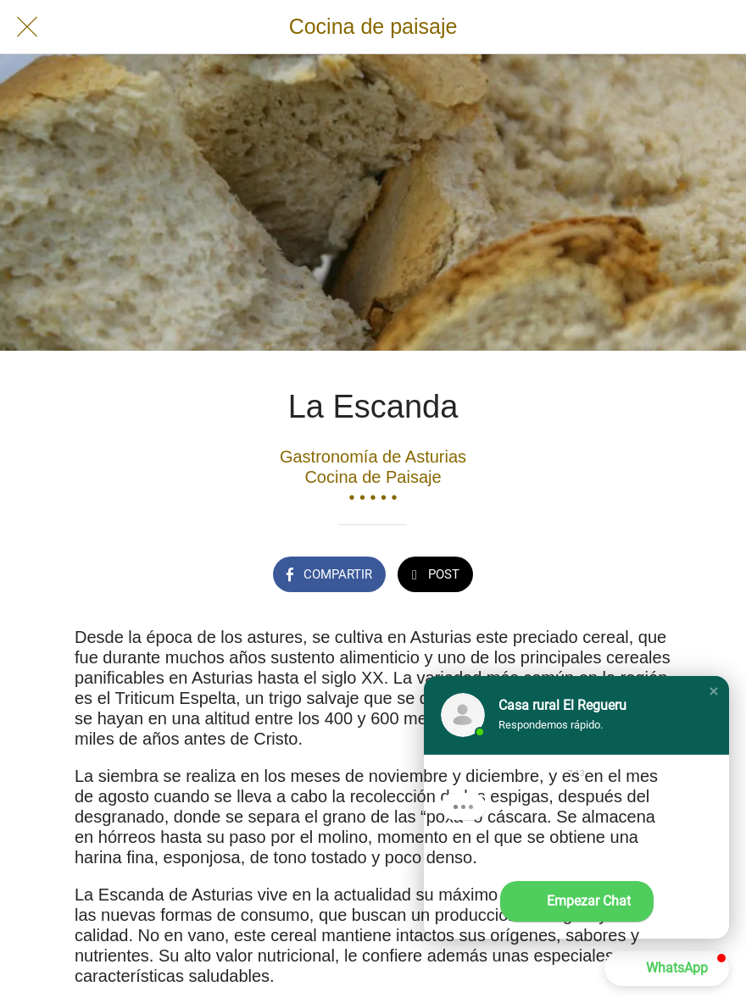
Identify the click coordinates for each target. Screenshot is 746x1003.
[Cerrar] (27, 27)
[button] (713, 691)
